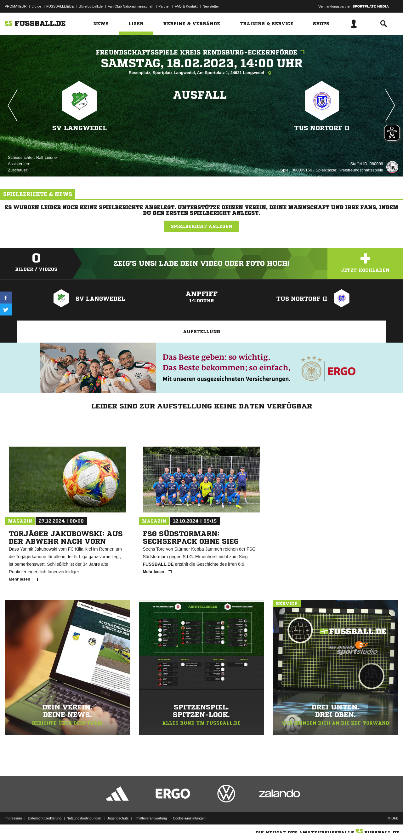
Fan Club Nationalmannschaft (130, 6)
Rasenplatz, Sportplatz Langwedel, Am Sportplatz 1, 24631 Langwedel (202, 73)
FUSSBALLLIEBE (60, 6)
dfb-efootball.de (91, 6)
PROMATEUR (15, 6)
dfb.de (36, 6)
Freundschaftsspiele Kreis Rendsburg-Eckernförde (202, 52)
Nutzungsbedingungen (83, 818)
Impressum (13, 818)
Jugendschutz (117, 818)
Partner (164, 6)
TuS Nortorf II (321, 128)
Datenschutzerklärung (44, 818)
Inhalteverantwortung (150, 818)
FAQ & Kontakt (186, 6)
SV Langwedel (79, 128)
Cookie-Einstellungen (189, 818)
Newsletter (211, 6)
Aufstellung (201, 331)
